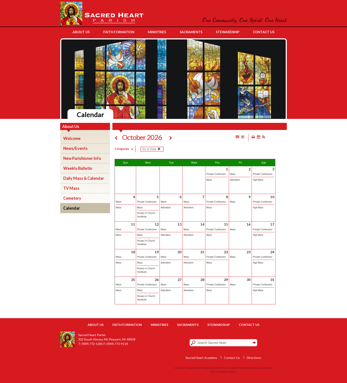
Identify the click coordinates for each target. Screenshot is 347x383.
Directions (254, 358)
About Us (96, 325)
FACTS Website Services (223, 371)
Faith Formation (127, 325)
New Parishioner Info (82, 158)
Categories (125, 149)
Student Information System (244, 368)
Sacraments (188, 325)
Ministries (159, 325)
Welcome (72, 138)
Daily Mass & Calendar (83, 178)
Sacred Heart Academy (201, 358)
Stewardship (218, 325)
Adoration (235, 179)
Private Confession (216, 174)
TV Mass (71, 188)
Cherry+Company (186, 368)
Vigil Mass (258, 179)
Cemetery (72, 198)
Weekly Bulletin (77, 168)
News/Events (75, 148)
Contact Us (249, 325)
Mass (209, 179)
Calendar (71, 208)
